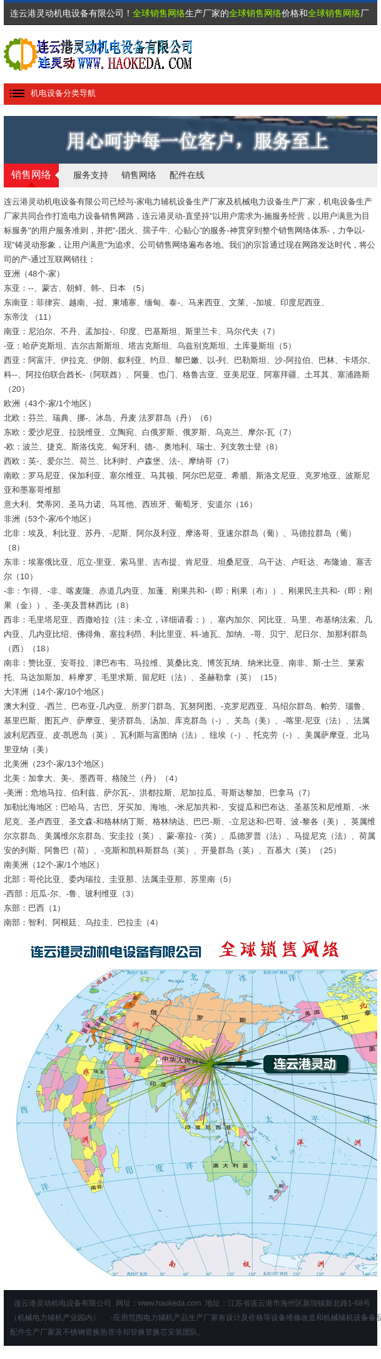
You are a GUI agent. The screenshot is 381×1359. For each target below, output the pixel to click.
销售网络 (138, 175)
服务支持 (90, 175)
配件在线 (187, 175)
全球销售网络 (159, 13)
